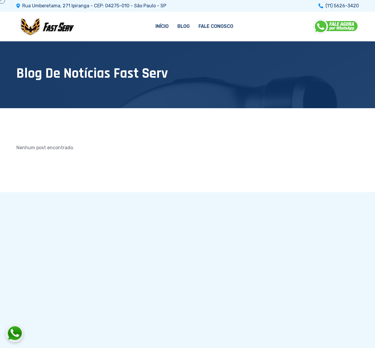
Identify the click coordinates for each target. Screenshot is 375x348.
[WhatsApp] (336, 26)
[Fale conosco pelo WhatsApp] (47, 333)
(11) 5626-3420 (342, 6)
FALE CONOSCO (215, 26)
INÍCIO (162, 26)
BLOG (183, 26)
